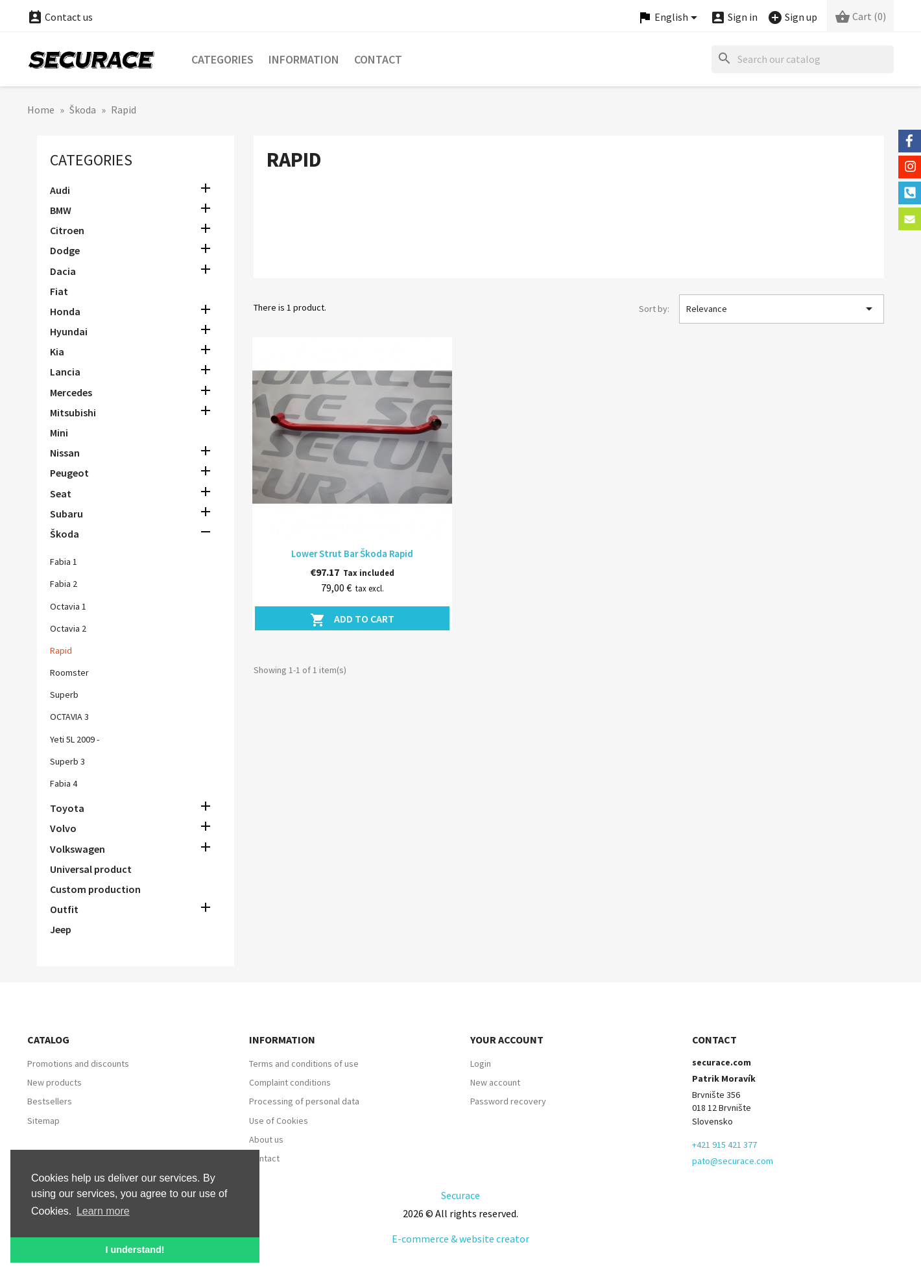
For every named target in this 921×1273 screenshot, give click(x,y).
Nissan (65, 452)
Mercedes (71, 392)
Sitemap (43, 1120)
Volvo (63, 828)
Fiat (59, 291)
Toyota (67, 808)
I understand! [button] (134, 1249)
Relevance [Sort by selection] (781, 308)
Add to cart (352, 620)
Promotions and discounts (78, 1063)
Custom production (95, 889)
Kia (57, 351)
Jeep (60, 929)
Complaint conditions (290, 1082)
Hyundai (69, 331)
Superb (64, 694)
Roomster (69, 672)
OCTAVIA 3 (69, 716)
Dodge (65, 250)
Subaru (66, 513)
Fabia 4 (63, 783)
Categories (222, 59)
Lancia (65, 371)
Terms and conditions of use (304, 1063)
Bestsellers (49, 1101)
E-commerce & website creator (460, 1238)
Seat (60, 493)
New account (495, 1082)
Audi (60, 190)
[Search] (803, 59)
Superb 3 (67, 761)
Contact (378, 59)
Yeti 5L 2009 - (74, 739)
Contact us (60, 16)
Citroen (67, 230)
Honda (65, 311)
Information (304, 59)
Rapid (61, 650)
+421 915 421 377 (724, 1144)
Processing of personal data (304, 1101)
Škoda (64, 533)
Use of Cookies (278, 1120)
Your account (507, 1039)
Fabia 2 (63, 583)
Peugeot (69, 472)
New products (54, 1082)
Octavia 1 (68, 606)
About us (266, 1139)
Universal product (91, 869)
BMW (60, 210)
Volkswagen (77, 848)
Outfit (64, 909)
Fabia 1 (63, 561)
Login (480, 1063)
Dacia (63, 271)
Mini (59, 432)
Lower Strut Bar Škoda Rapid (352, 553)
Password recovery (508, 1101)
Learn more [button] (103, 1211)
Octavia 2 (68, 628)
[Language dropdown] (669, 18)
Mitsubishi (73, 412)
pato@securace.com (732, 1161)
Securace (460, 1195)
